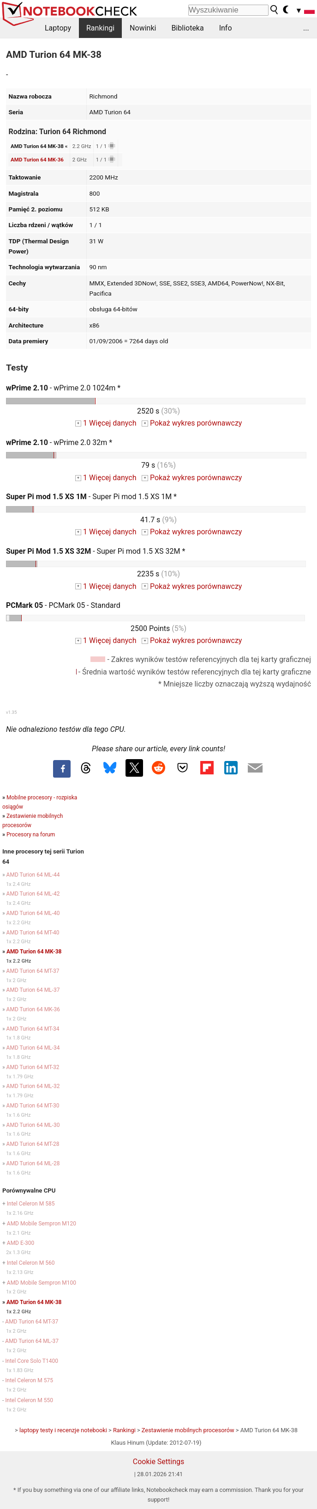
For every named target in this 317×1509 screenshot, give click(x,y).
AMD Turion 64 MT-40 (33, 932)
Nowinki (143, 28)
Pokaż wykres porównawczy (192, 423)
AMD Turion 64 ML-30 (33, 1125)
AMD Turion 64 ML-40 (33, 913)
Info (225, 28)
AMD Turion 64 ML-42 (33, 894)
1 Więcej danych (106, 423)
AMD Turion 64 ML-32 (33, 1086)
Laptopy (58, 28)
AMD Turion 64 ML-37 (33, 990)
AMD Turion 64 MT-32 (33, 1067)
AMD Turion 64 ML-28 (33, 1163)
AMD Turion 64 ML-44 (33, 875)
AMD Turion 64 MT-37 (33, 971)
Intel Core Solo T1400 (31, 1361)
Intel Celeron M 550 (29, 1400)
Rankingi (100, 28)
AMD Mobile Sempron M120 (41, 1223)
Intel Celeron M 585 (31, 1203)
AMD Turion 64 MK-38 (33, 951)
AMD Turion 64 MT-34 (33, 1029)
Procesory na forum (30, 834)
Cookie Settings (159, 1461)
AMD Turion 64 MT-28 (33, 1144)
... (306, 28)
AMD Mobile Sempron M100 (41, 1283)
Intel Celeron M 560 (31, 1263)
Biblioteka (187, 28)
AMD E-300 (21, 1243)
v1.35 (11, 712)
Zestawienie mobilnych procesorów (188, 1430)
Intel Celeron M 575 (29, 1380)
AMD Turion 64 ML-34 (33, 1048)
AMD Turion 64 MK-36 (37, 159)
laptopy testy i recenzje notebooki (63, 1430)
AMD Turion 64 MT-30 (33, 1105)
